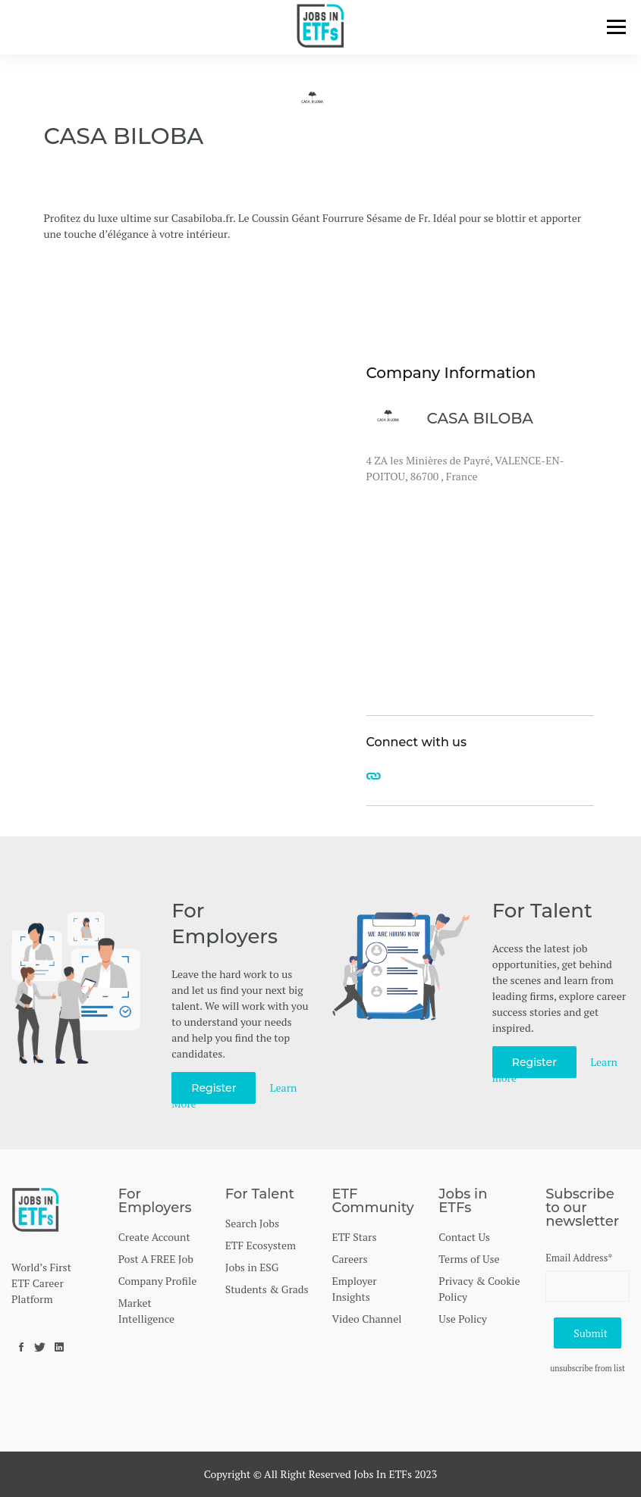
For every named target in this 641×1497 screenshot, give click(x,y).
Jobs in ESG (252, 1267)
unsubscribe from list (587, 1368)
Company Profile (157, 1281)
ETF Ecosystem (261, 1245)
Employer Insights (353, 1289)
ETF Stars (353, 1237)
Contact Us (464, 1237)
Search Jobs (252, 1223)
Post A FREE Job (155, 1259)
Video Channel (366, 1318)
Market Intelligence (146, 1310)
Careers (349, 1259)
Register (213, 1088)
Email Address (578, 1257)
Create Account (154, 1237)
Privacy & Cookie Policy (479, 1289)
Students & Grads (267, 1289)
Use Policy (462, 1318)
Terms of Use (468, 1259)
